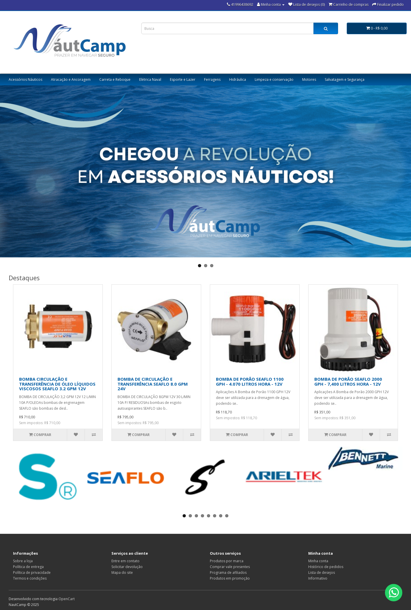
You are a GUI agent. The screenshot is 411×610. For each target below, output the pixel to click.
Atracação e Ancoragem (71, 79)
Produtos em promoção (230, 578)
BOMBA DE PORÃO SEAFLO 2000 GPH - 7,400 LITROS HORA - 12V (348, 381)
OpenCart (66, 598)
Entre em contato (125, 560)
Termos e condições (30, 578)
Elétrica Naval (150, 79)
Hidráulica (237, 79)
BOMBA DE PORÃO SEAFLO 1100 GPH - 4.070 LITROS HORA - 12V (250, 381)
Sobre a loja (23, 560)
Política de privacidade (32, 572)
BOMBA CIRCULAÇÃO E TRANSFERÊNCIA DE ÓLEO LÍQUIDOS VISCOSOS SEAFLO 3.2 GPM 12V (57, 383)
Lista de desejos (321, 572)
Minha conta (318, 560)
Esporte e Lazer (182, 79)
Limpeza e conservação (274, 79)
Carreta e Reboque (115, 79)
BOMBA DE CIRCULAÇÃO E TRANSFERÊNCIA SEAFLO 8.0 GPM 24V (153, 383)
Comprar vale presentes (230, 566)
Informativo (317, 578)
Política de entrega (28, 566)
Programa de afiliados (228, 572)
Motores (309, 79)
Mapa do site (122, 572)
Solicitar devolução (127, 566)
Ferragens (212, 79)
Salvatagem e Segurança (344, 79)
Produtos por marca (226, 560)
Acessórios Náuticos (25, 79)
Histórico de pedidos (325, 566)
